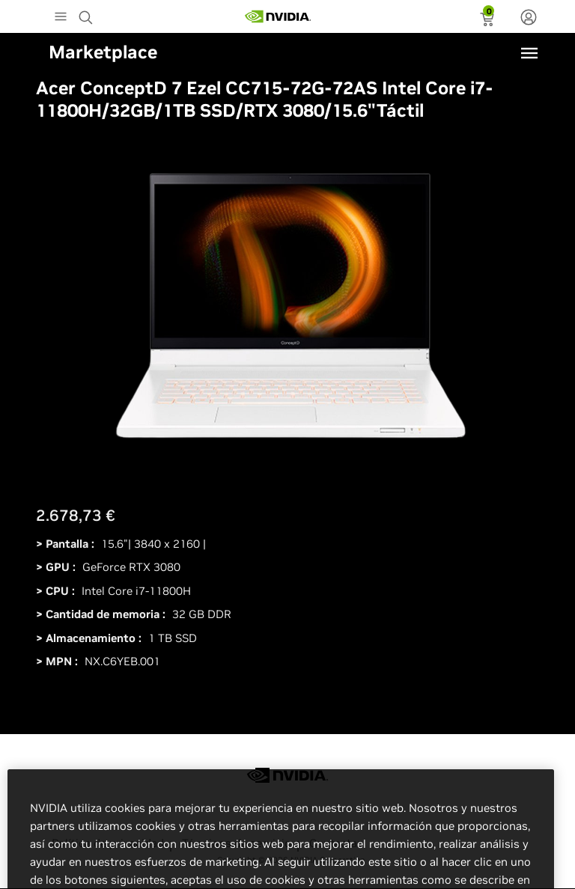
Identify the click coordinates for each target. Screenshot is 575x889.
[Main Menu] (61, 17)
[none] (529, 18)
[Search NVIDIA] (87, 13)
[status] (488, 20)
